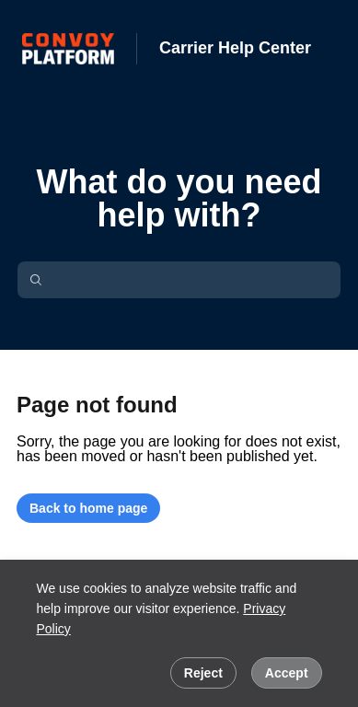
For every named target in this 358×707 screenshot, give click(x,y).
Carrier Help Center (235, 48)
